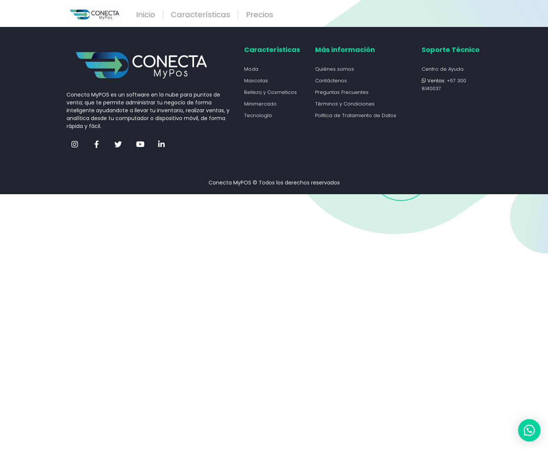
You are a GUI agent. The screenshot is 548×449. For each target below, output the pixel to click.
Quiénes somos (334, 69)
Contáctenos (331, 80)
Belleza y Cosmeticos (270, 92)
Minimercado (260, 103)
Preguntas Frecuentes (342, 92)
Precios (259, 14)
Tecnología (258, 115)
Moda (251, 69)
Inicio (145, 14)
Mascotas (256, 80)
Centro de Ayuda (443, 69)
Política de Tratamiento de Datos (355, 115)
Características (200, 14)
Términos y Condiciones (345, 103)
